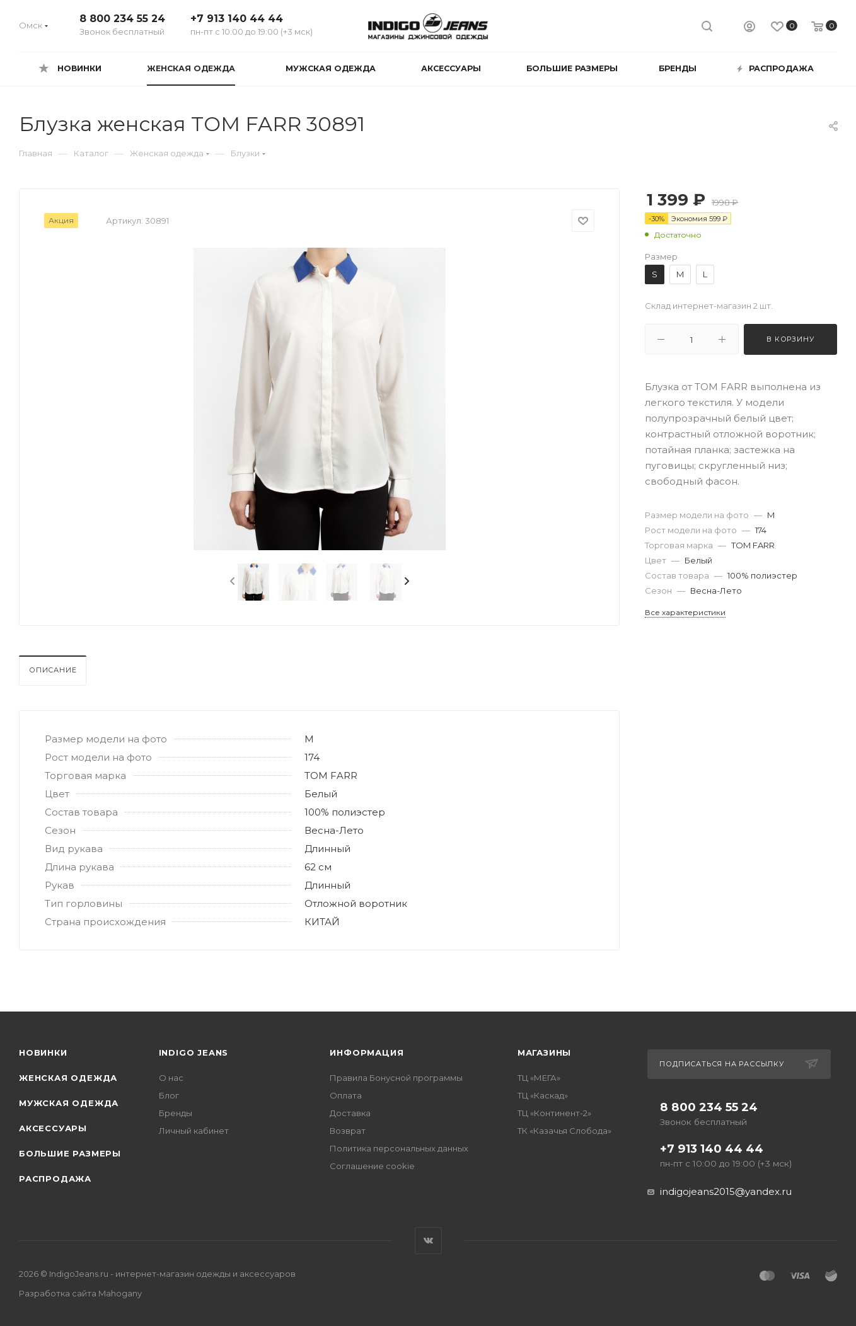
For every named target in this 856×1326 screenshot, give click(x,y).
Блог (169, 1095)
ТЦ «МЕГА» (539, 1078)
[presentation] (231, 581)
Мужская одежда (69, 1103)
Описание (52, 670)
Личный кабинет (194, 1131)
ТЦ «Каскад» (543, 1095)
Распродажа (55, 1178)
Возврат (348, 1131)
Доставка (350, 1113)
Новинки (43, 1052)
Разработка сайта (80, 1293)
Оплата (346, 1095)
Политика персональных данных (399, 1148)
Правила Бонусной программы (396, 1078)
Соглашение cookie (372, 1166)
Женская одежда (68, 1078)
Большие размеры (70, 1153)
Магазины (544, 1052)
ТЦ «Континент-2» (554, 1113)
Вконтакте (428, 1240)
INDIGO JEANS (194, 1052)
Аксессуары (53, 1128)
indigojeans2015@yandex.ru (726, 1191)
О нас (171, 1078)
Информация (366, 1052)
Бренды (175, 1113)
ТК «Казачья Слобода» (564, 1131)
